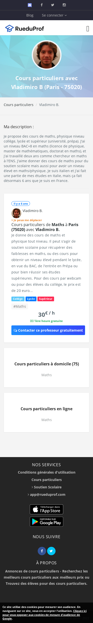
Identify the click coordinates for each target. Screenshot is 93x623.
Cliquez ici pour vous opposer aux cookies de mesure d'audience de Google (44, 614)
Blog (29, 15)
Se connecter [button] (54, 15)
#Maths (19, 306)
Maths (46, 375)
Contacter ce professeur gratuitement (48, 330)
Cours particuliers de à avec (44, 227)
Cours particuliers (18, 104)
